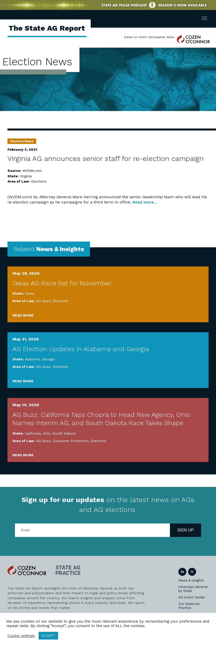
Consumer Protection (70, 441)
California (33, 433)
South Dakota (64, 433)
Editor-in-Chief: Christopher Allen (149, 37)
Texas (29, 293)
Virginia (26, 176)
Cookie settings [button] (21, 636)
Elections (39, 181)
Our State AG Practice (189, 606)
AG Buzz (43, 301)
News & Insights (191, 580)
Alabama (32, 359)
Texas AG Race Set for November (61, 283)
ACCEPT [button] (48, 636)
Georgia (48, 359)
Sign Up (185, 530)
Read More (23, 315)
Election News (21, 141)
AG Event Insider (191, 597)
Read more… (144, 202)
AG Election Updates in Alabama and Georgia (80, 349)
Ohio (46, 433)
